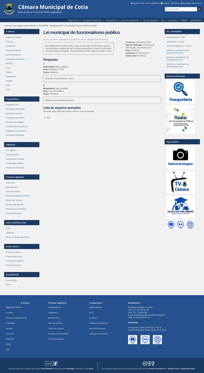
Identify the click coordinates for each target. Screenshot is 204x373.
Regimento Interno (14, 37)
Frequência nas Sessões (16, 131)
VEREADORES (195, 20)
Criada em (130, 42)
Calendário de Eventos (15, 59)
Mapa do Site (138, 3)
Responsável (49, 66)
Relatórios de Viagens (15, 122)
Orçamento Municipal (15, 135)
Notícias (9, 63)
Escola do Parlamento (130, 20)
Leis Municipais (12, 154)
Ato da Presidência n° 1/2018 (178, 46)
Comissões (10, 182)
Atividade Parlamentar (92, 20)
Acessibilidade (153, 3)
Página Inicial (73, 20)
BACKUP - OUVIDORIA (39, 25)
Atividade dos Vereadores (16, 126)
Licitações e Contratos (15, 117)
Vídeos (9, 72)
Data (45, 69)
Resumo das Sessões (15, 204)
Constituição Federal (14, 163)
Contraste (187, 3)
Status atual (131, 55)
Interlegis (70, 368)
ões (9, 312)
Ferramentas (11, 280)
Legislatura (53, 312)
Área (128, 50)
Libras (8, 284)
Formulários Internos (15, 261)
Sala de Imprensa (150, 20)
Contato (166, 3)
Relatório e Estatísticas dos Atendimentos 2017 (177, 58)
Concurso (10, 333)
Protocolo (130, 53)
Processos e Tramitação (16, 209)
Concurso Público (13, 50)
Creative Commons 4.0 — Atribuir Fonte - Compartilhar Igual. (171, 368)
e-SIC (91, 312)
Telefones (10, 232)
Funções (9, 41)
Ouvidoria (93, 317)
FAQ (162, 20)
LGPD (8, 85)
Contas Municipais (13, 213)
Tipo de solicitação (134, 45)
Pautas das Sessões (14, 200)
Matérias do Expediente (58, 333)
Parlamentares (54, 307)
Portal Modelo (47, 368)
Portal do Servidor (13, 265)
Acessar (198, 3)
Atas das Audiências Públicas (18, 195)
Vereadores (11, 46)
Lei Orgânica (11, 150)
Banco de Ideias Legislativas (17, 237)
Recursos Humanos (14, 113)
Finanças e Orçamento (15, 109)
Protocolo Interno (13, 252)
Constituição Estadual (15, 159)
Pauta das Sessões (56, 328)
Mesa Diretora (12, 187)
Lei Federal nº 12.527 (175, 41)
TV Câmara (172, 20)
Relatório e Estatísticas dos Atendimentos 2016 (177, 51)
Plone (91, 368)
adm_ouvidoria (62, 66)
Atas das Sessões (13, 191)
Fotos (8, 67)
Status (46, 72)
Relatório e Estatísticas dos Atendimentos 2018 (177, 65)
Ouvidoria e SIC (56, 25)
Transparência (111, 20)
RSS (48, 117)
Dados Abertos (95, 307)
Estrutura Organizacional (16, 317)
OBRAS (184, 20)
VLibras (176, 3)
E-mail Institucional (14, 256)
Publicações (11, 76)
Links (8, 228)
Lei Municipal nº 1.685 (175, 37)
